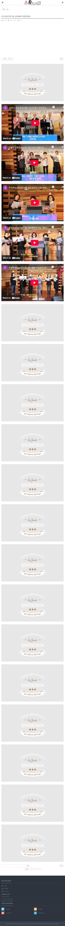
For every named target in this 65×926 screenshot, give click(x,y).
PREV (4, 58)
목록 (61, 58)
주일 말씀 (4, 888)
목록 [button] (61, 865)
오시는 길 (4, 891)
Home (4, 886)
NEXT (10, 58)
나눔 (4, 9)
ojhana (4, 20)
